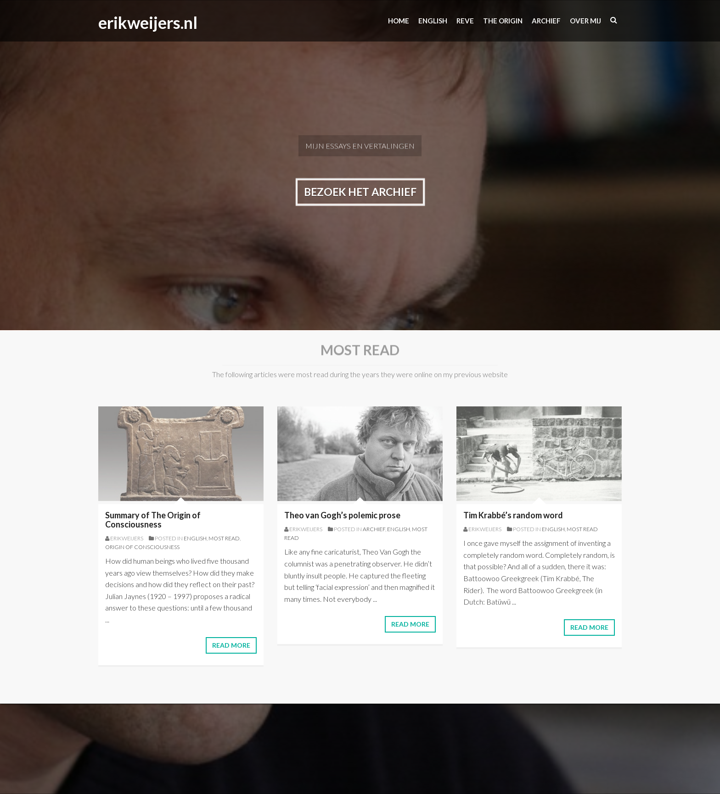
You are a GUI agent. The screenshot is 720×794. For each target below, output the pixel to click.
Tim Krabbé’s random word (513, 515)
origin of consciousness (142, 547)
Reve (465, 21)
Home (398, 21)
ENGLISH (432, 21)
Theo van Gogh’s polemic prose (342, 515)
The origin (503, 21)
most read (224, 538)
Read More (231, 645)
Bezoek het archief (360, 191)
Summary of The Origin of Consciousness (153, 519)
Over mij (585, 21)
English (195, 538)
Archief (546, 21)
